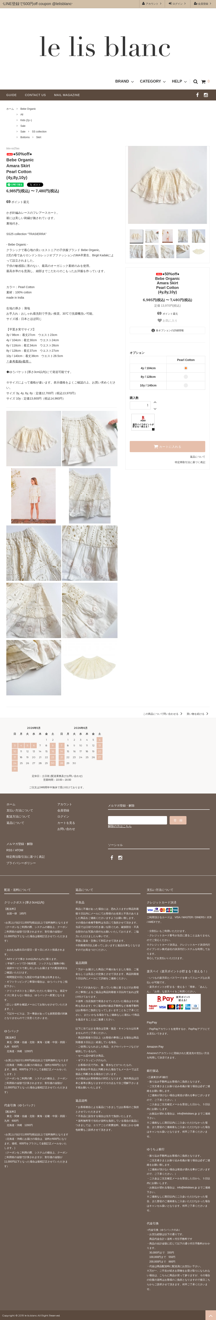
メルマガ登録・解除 (19, 843)
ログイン (178, 3)
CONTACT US (37, 95)
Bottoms (25, 137)
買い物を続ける (198, 713)
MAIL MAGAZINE (67, 95)
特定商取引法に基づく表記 (190, 462)
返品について (197, 456)
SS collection (39, 131)
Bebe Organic (28, 108)
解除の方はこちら (120, 826)
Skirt (38, 137)
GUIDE (13, 95)
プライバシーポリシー (21, 862)
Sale (23, 125)
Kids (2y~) (26, 120)
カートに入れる (167, 446)
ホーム (10, 108)
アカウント (152, 3)
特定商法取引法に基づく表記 (25, 856)
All (21, 114)
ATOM (19, 849)
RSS (9, 849)
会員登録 (203, 3)
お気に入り (167, 320)
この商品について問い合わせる (163, 713)
